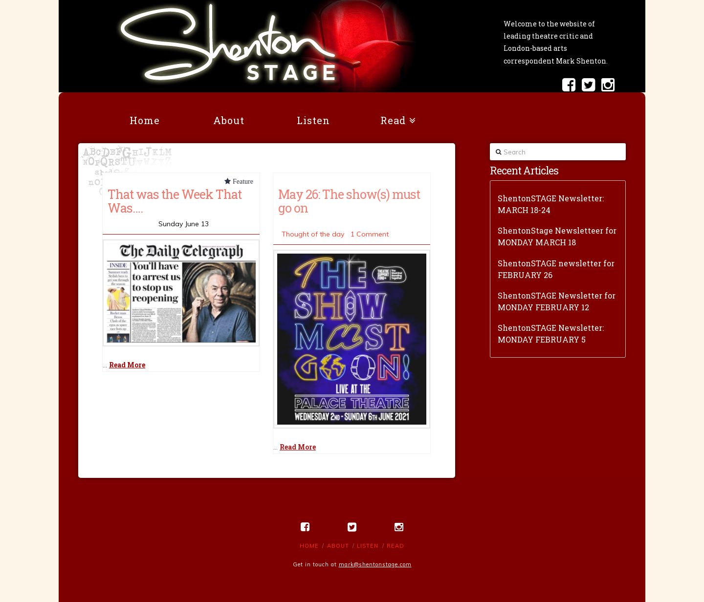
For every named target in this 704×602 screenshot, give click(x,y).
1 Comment (370, 234)
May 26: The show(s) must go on (349, 201)
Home (309, 545)
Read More (127, 364)
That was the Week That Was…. (175, 201)
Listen (367, 545)
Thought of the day (313, 234)
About (338, 545)
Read (395, 545)
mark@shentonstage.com (375, 564)
